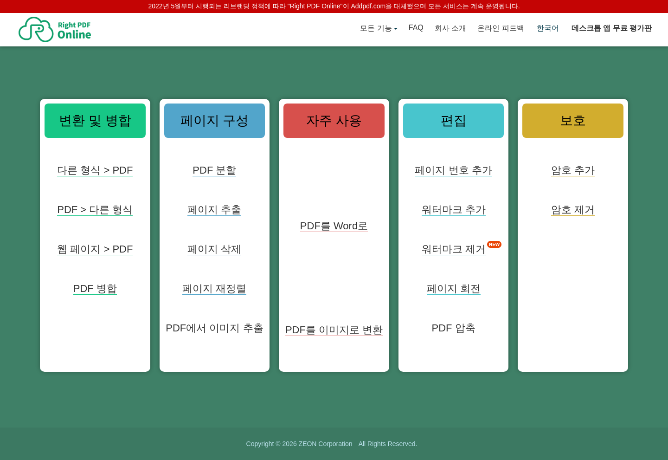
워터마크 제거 (454, 249)
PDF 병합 (95, 288)
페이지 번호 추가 (453, 170)
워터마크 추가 (454, 209)
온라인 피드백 (500, 28)
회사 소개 (450, 28)
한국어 (548, 28)
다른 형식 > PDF (95, 170)
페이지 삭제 (214, 249)
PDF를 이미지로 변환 (334, 330)
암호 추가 (573, 170)
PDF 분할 (214, 170)
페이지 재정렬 (214, 288)
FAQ (416, 28)
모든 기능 (376, 28)
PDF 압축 (453, 328)
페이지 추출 (214, 209)
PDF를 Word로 (334, 226)
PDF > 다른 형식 (95, 209)
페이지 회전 (454, 288)
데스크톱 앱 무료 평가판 (612, 28)
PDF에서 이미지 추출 (214, 328)
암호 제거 (573, 209)
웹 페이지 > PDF (95, 249)
